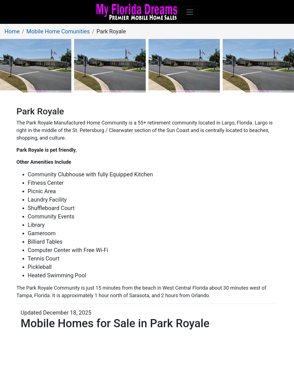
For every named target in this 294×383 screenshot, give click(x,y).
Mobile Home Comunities (58, 31)
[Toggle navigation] (190, 12)
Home (12, 31)
